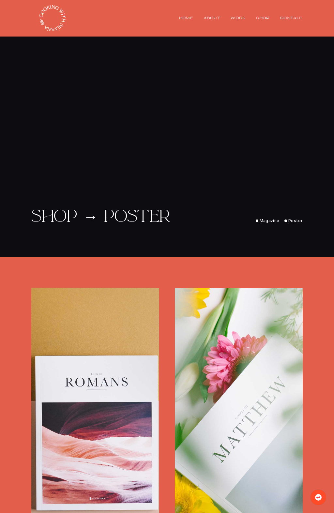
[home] (52, 18)
